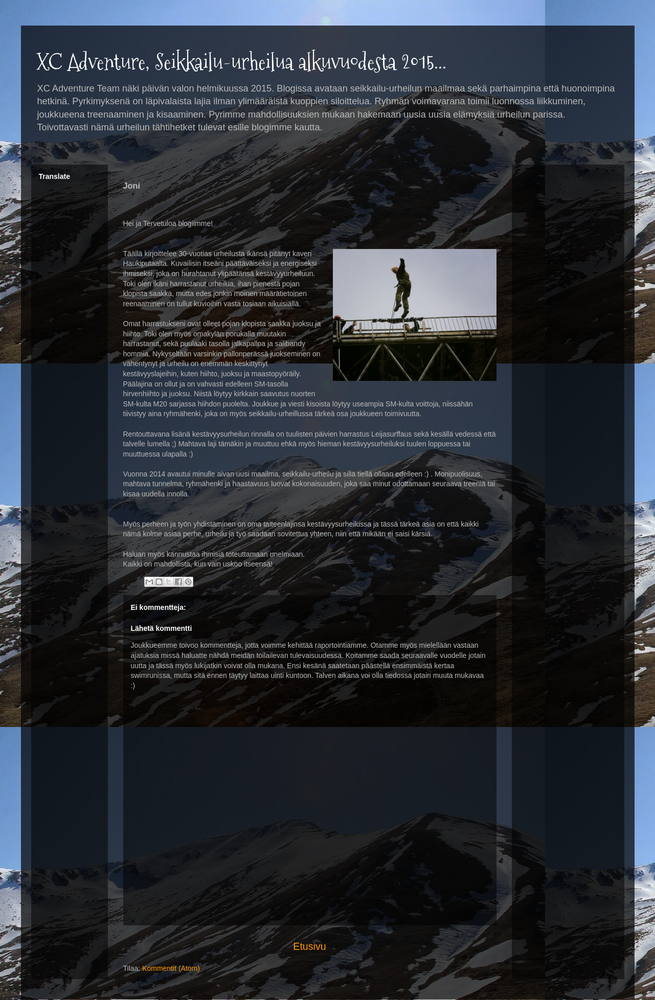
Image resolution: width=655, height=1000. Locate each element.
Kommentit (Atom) (171, 968)
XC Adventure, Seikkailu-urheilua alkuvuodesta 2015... (241, 62)
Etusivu (309, 946)
